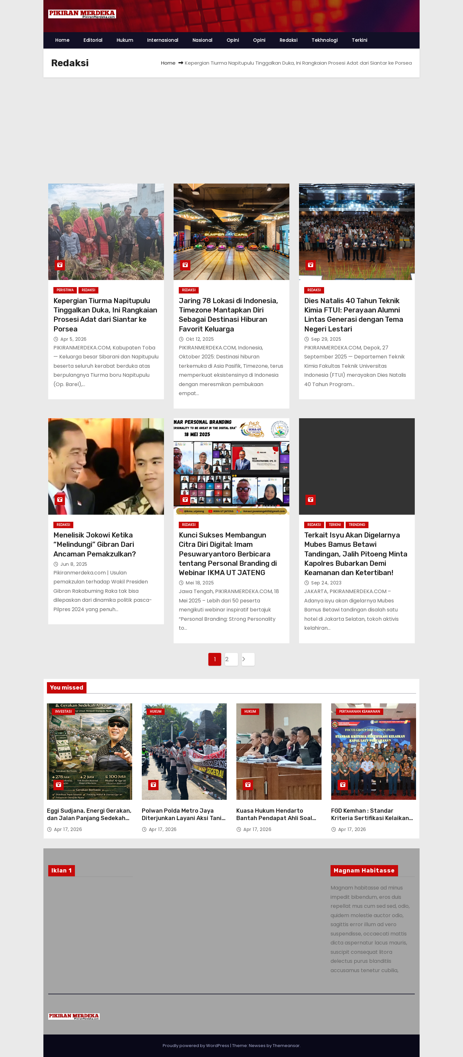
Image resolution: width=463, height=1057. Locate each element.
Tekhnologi (325, 40)
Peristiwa (65, 290)
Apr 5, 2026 (73, 339)
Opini (233, 40)
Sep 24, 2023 (326, 583)
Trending (357, 524)
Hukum (125, 40)
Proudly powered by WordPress (196, 1046)
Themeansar (286, 1046)
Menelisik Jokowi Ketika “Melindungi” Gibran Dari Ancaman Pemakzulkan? (94, 544)
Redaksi (289, 40)
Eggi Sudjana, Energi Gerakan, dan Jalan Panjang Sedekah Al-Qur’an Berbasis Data (89, 818)
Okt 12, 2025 (200, 339)
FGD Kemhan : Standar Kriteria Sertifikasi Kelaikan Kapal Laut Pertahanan (370, 818)
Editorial (93, 40)
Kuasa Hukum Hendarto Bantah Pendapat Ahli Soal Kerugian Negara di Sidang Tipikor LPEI (274, 822)
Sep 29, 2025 (326, 339)
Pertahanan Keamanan (359, 711)
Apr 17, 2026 (68, 829)
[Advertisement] (231, 126)
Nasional (203, 40)
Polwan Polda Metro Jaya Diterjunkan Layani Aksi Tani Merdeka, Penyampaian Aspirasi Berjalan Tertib (182, 822)
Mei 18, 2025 (200, 583)
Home (62, 40)
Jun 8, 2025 (73, 564)
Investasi (63, 711)
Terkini (360, 40)
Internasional (162, 40)
